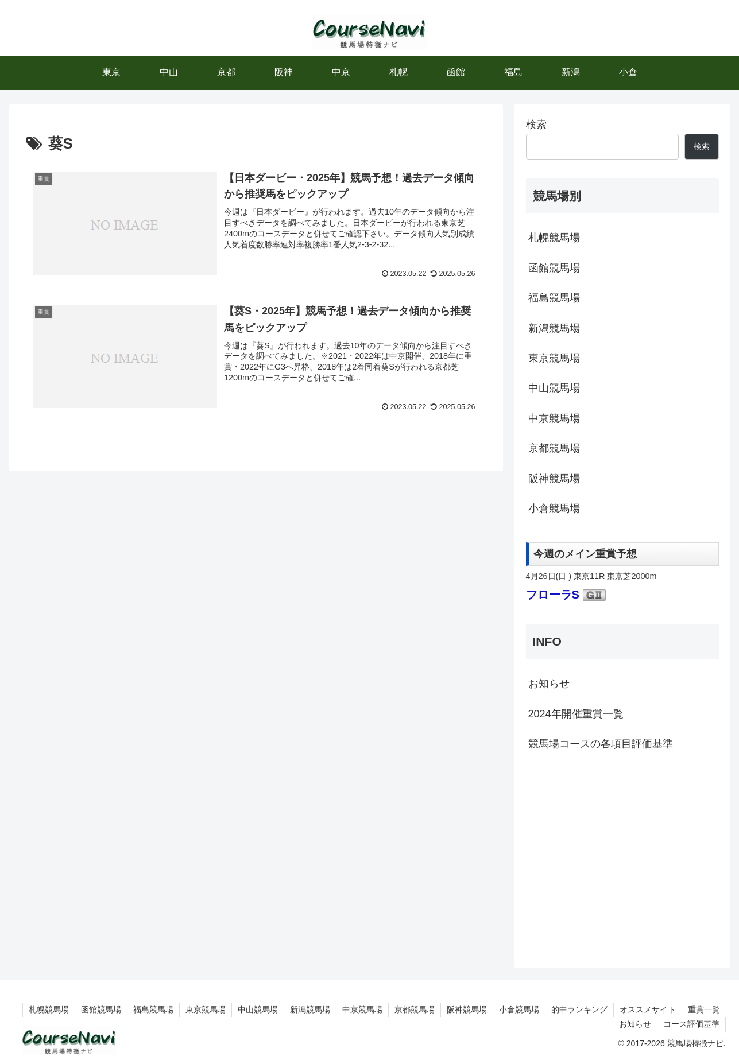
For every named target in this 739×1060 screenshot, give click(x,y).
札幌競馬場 (554, 237)
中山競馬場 (554, 388)
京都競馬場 (554, 448)
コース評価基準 (691, 1023)
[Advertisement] (622, 858)
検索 (536, 124)
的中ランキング (579, 1009)
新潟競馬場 (554, 328)
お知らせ (549, 683)
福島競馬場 (554, 298)
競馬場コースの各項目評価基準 (600, 744)
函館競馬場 (554, 268)
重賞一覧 (704, 1009)
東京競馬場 (554, 358)
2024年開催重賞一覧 (576, 714)
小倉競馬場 (554, 508)
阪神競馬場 (554, 478)
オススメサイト (648, 1009)
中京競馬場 (554, 418)
